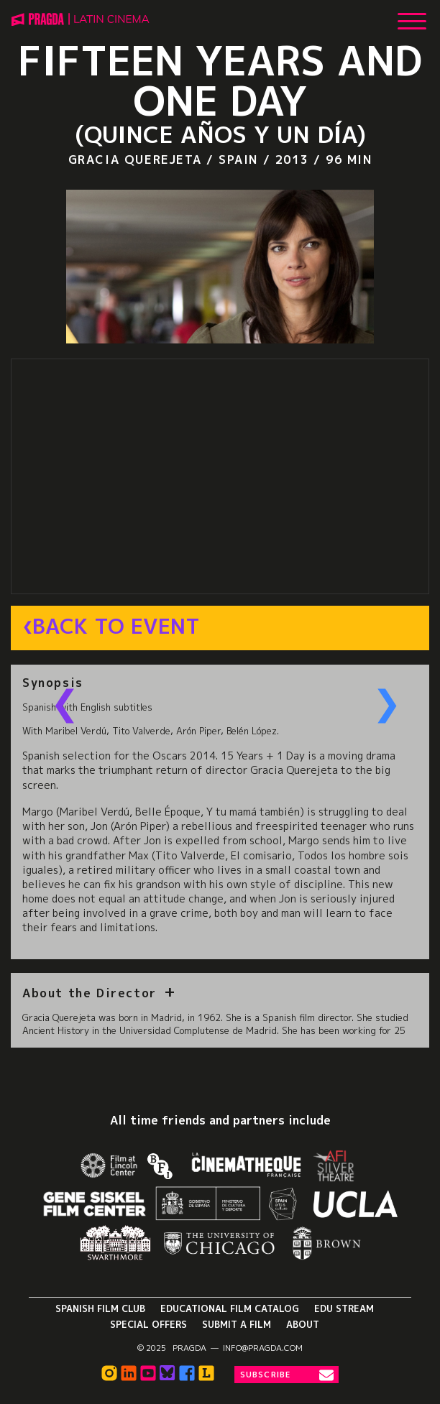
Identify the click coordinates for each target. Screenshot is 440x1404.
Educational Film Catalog (229, 1308)
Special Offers (148, 1324)
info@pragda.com (263, 1348)
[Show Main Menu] (412, 15)
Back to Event (116, 626)
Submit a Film (236, 1324)
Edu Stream (344, 1308)
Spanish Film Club (100, 1308)
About (302, 1324)
